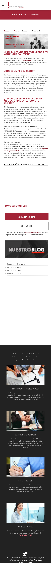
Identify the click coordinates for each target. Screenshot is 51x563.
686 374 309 (26, 226)
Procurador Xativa (14, 274)
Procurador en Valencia (33, 232)
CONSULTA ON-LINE (26, 216)
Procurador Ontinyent (16, 264)
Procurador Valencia (12, 31)
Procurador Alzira (14, 267)
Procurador (27, 60)
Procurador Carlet (14, 270)
